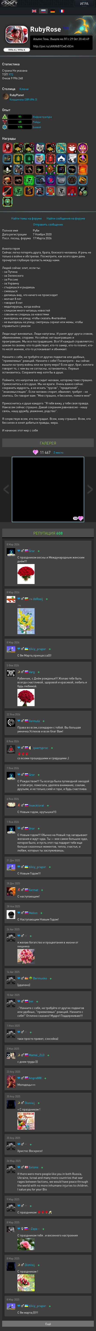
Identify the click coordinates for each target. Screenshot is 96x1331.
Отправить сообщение (48, 224)
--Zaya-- (34, 1228)
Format (33, 890)
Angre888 (35, 1078)
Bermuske (40, 978)
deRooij (38, 599)
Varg (32, 672)
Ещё (48, 1324)
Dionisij (30, 1103)
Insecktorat (36, 805)
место (58, 452)
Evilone (33, 1167)
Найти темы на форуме (26, 218)
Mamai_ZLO (36, 1055)
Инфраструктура (42, 116)
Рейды (37, 122)
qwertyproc (40, 748)
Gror (32, 551)
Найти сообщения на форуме (66, 218)
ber (31, 1001)
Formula (34, 721)
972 (11, 74)
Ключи (24, 89)
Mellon (33, 913)
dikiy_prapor (37, 649)
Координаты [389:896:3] (23, 99)
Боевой (37, 127)
